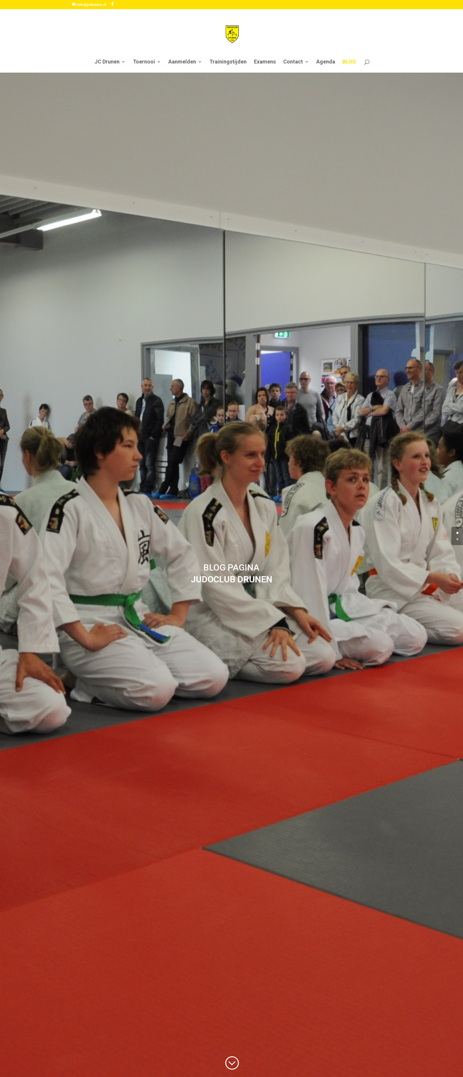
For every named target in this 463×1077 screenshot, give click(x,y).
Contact (293, 62)
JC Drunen (107, 62)
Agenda (325, 62)
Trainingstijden (228, 62)
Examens (265, 62)
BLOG (349, 62)
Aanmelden (182, 62)
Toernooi (144, 62)
